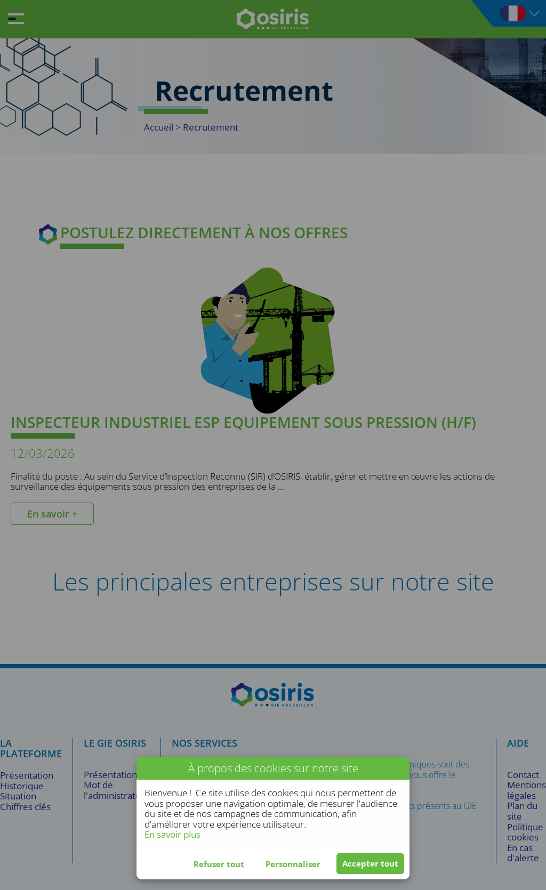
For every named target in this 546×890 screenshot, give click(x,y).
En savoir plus (172, 834)
